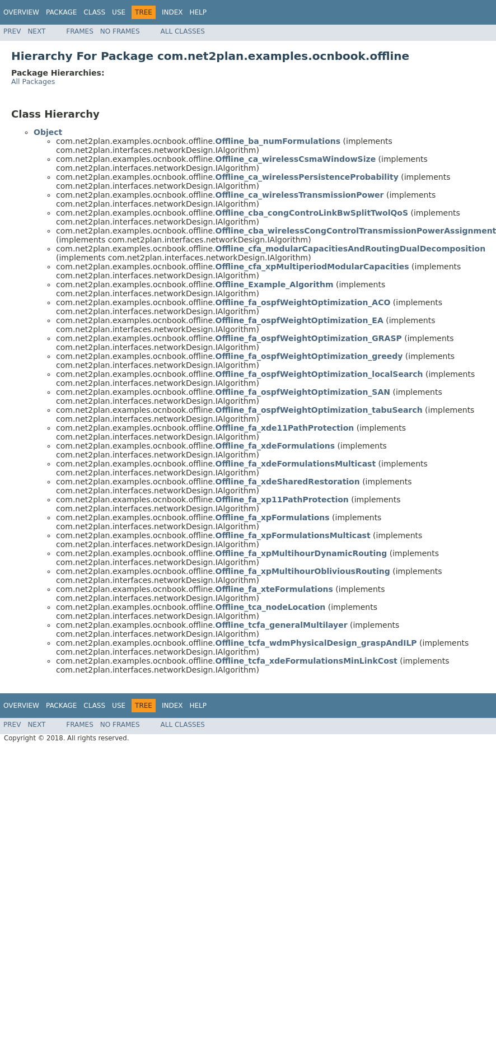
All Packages (33, 81)
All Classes (183, 31)
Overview (21, 12)
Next (36, 31)
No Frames (120, 31)
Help (198, 12)
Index (172, 12)
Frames (79, 31)
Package (61, 12)
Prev (12, 31)
